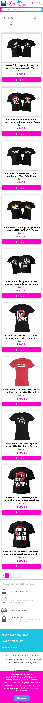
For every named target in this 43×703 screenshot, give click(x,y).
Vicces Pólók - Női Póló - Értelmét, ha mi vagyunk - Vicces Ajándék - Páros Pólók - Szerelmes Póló (21, 337)
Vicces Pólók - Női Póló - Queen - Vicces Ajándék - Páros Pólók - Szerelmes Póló (21, 445)
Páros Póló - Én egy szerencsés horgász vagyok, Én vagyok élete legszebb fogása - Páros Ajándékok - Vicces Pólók (21, 283)
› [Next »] (18, 575)
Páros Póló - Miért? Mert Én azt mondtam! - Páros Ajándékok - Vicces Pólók (21, 175)
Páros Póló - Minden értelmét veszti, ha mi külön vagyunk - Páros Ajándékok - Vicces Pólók (21, 121)
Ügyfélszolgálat (12, 641)
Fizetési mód (7, 659)
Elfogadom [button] (21, 698)
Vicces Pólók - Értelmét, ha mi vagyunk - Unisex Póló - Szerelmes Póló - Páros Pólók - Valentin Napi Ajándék (21, 499)
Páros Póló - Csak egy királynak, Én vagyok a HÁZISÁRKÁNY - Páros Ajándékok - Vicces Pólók (21, 229)
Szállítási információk (23, 659)
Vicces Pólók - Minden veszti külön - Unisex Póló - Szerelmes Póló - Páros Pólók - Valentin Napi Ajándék (21, 553)
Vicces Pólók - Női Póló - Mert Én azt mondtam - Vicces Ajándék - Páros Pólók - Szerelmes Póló (21, 391)
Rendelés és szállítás (15, 635)
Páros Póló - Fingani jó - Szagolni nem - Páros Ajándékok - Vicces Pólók (21, 66)
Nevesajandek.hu (12, 647)
